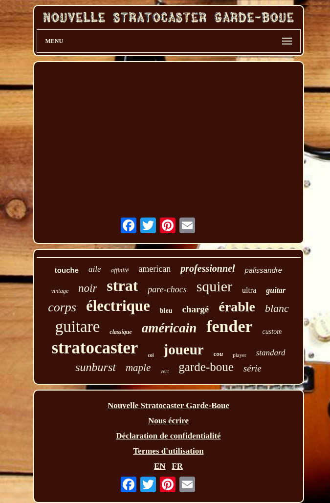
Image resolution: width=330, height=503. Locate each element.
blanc (277, 308)
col (151, 355)
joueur (184, 349)
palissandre (263, 270)
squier (214, 286)
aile (94, 269)
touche (67, 270)
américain (169, 328)
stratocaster (94, 347)
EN (160, 466)
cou (218, 353)
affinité (120, 270)
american (154, 269)
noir (87, 288)
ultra (249, 290)
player (239, 355)
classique (121, 331)
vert (164, 371)
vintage (59, 290)
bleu (166, 310)
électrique (118, 305)
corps (62, 307)
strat (122, 285)
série (252, 368)
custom (272, 331)
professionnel (207, 268)
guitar (276, 290)
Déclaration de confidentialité (168, 435)
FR (177, 466)
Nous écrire (168, 420)
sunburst (95, 367)
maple (138, 367)
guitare (77, 326)
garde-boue (205, 366)
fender (229, 326)
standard (271, 352)
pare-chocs (167, 289)
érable (237, 306)
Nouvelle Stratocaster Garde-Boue (168, 405)
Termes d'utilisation (168, 451)
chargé (195, 309)
